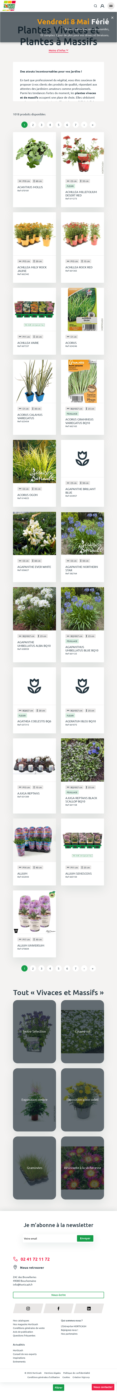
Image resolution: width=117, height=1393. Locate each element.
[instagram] (28, 1308)
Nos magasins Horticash (25, 1324)
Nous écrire (58, 1295)
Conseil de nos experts (25, 1354)
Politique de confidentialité (76, 1372)
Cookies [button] (66, 1377)
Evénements (19, 1361)
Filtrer (58, 1387)
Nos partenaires (69, 1333)
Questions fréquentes (24, 1335)
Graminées (34, 1167)
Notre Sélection (34, 1031)
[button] (58, 50)
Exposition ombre (34, 1099)
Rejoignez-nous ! (69, 1329)
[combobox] (95, 6)
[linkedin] (89, 1308)
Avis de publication (23, 1331)
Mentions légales (52, 1372)
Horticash (18, 1350)
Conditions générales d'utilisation (43, 1377)
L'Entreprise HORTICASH (73, 1326)
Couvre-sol (82, 1031)
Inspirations (19, 1357)
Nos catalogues (21, 1320)
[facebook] (58, 1308)
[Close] (112, 17)
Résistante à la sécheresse (82, 1167)
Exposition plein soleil (83, 1099)
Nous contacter (103, 1387)
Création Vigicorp (81, 1377)
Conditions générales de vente (29, 1327)
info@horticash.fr (23, 1284)
